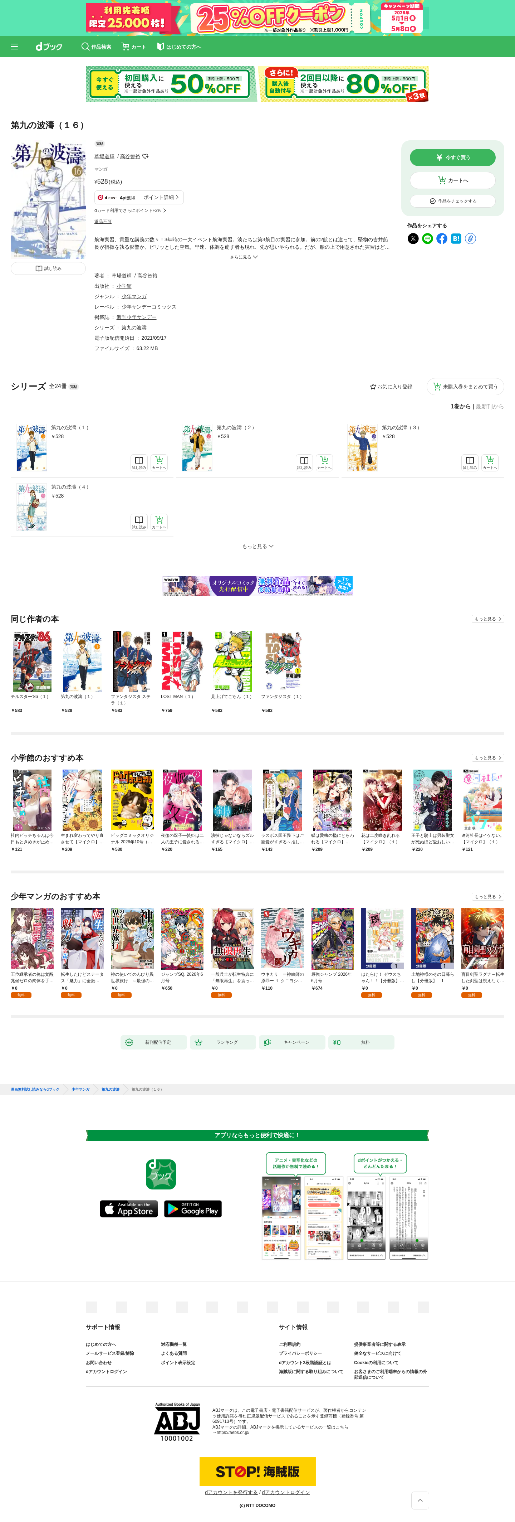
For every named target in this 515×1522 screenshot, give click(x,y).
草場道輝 (104, 156)
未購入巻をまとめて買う (470, 386)
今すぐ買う (458, 157)
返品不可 (103, 221)
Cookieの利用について (376, 1362)
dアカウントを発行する (231, 1492)
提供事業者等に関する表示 (380, 1344)
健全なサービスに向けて (377, 1353)
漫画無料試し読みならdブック (35, 1089)
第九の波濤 (134, 327)
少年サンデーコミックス (149, 307)
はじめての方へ (101, 1344)
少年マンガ (134, 296)
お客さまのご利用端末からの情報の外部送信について (390, 1374)
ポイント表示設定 (178, 1362)
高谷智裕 (130, 156)
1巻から (461, 406)
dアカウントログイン (106, 1371)
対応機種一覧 (174, 1344)
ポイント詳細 (159, 197)
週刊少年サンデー (137, 317)
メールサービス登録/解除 (110, 1353)
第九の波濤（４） (71, 487)
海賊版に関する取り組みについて (311, 1371)
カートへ (458, 180)
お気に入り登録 (394, 386)
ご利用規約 (289, 1344)
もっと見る (485, 618)
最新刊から (490, 406)
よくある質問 (174, 1353)
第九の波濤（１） (71, 427)
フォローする (145, 156)
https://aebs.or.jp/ (233, 1432)
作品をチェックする (457, 201)
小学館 (124, 286)
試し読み (53, 268)
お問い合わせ (99, 1362)
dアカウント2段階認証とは (305, 1362)
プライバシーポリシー (300, 1353)
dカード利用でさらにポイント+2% (127, 210)
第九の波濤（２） (237, 427)
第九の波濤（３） (402, 427)
